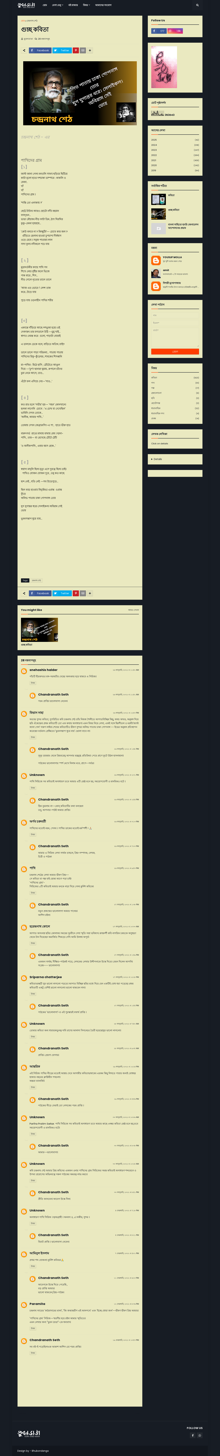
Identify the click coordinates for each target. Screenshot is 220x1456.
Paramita (37, 1304)
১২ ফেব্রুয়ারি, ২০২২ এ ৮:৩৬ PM (126, 1304)
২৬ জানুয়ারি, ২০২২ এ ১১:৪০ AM (126, 670)
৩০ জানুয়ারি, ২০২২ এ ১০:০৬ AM (126, 1117)
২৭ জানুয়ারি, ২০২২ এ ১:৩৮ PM (126, 904)
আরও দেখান (133, 610)
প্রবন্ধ (175, 418)
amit (166, 270)
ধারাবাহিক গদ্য (175, 413)
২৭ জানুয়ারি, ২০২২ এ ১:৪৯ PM (126, 955)
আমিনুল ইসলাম (39, 1253)
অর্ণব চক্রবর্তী (38, 821)
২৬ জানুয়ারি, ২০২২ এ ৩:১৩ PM (126, 821)
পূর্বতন (138, 1413)
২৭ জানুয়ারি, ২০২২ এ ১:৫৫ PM (126, 1005)
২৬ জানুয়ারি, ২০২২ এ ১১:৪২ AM (126, 694)
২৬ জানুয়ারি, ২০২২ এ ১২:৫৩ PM (126, 712)
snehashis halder (44, 670)
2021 (175, 160)
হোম (23, 20)
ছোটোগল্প (175, 403)
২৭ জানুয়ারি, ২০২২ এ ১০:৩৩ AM (126, 926)
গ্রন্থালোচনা (175, 393)
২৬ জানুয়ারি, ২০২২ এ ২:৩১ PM (126, 775)
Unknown (37, 775)
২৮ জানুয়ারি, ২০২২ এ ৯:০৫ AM (126, 1048)
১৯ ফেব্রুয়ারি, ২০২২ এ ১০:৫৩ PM (126, 1340)
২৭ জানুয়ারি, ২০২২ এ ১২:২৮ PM (126, 977)
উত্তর (33, 682)
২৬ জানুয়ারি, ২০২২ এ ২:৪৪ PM (126, 799)
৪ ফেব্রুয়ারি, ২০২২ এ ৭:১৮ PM (127, 1210)
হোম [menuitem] (45, 5)
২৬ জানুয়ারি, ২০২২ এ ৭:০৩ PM (126, 846)
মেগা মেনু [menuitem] (56, 5)
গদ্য (175, 383)
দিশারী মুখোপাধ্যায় (172, 283)
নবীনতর (23, 1413)
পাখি (32, 868)
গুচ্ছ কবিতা (26, 645)
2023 (175, 150)
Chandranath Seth (53, 694)
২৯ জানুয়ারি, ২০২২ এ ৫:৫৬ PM (126, 1099)
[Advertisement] (80, 549)
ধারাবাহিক (175, 408)
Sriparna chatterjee (46, 977)
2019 (175, 170)
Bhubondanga (40, 1451)
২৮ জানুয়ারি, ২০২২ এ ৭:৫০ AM (126, 1023)
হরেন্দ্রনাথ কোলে (40, 926)
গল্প (175, 388)
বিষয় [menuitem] (85, 5)
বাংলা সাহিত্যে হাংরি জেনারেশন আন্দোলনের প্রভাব (183, 226)
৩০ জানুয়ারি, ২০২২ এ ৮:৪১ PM (126, 1192)
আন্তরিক (35, 1066)
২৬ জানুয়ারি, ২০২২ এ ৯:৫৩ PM (126, 868)
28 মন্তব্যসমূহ (44, 38)
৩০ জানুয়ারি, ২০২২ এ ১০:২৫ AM (126, 1163)
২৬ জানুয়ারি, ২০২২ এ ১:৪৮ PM (126, 749)
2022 (175, 155)
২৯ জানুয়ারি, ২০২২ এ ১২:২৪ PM (126, 1066)
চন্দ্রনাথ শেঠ (32, 20)
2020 (175, 165)
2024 (175, 145)
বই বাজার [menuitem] (73, 5)
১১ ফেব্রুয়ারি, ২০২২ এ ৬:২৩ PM (126, 1278)
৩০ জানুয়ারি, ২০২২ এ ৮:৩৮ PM (126, 1145)
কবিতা (171, 195)
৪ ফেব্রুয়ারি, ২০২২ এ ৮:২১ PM (127, 1235)
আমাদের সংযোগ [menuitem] (103, 5)
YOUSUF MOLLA (172, 257)
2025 (175, 140)
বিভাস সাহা (36, 713)
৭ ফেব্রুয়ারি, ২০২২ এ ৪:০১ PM (127, 1253)
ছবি (175, 398)
